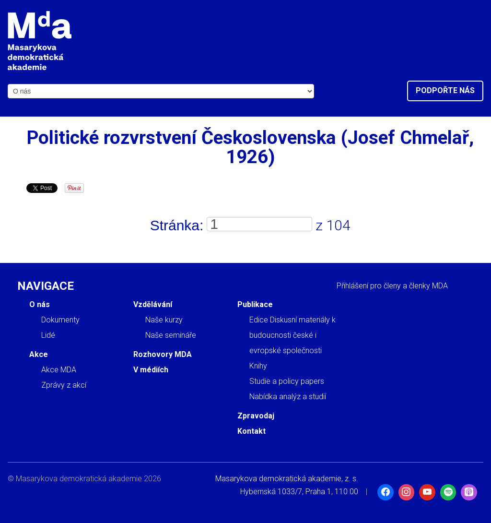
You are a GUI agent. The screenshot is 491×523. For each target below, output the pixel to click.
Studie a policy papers (286, 381)
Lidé (48, 335)
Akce (38, 354)
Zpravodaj (255, 415)
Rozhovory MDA (162, 354)
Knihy (258, 365)
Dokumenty (60, 319)
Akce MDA (58, 369)
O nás (39, 304)
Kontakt (251, 431)
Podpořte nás (445, 90)
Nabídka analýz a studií (287, 396)
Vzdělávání (152, 304)
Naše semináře (170, 335)
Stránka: (177, 225)
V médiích (150, 369)
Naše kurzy (164, 319)
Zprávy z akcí (63, 385)
